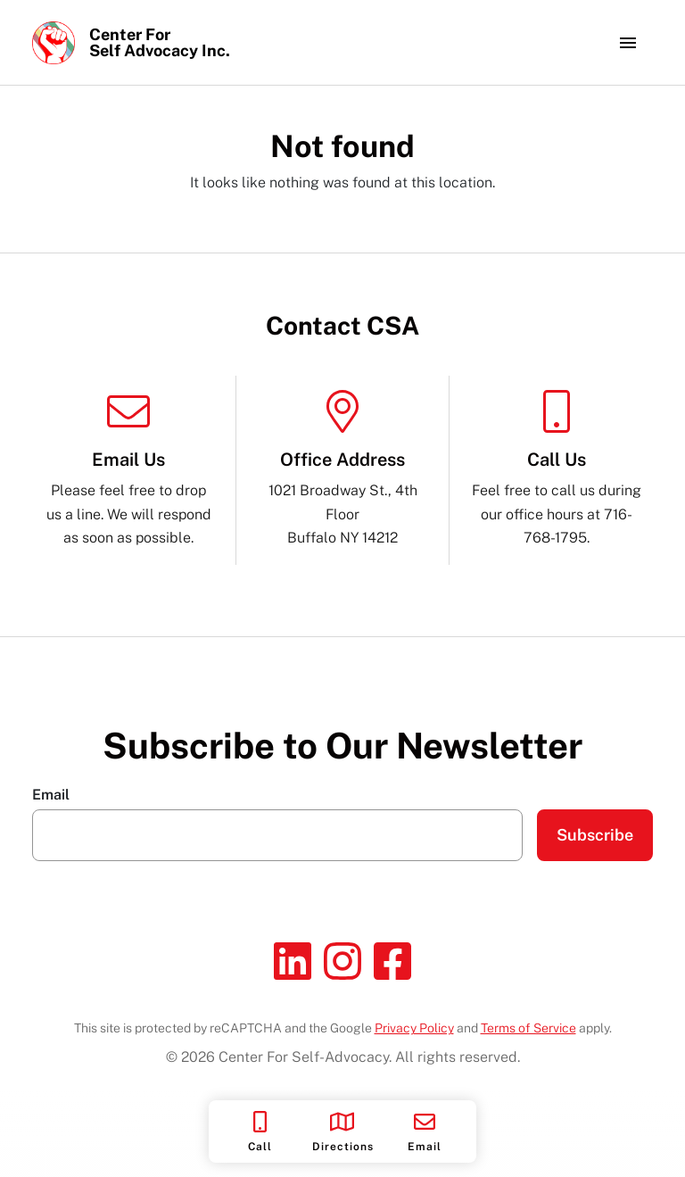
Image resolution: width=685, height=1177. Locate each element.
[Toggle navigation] (628, 42)
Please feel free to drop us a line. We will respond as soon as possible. (128, 468)
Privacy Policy (414, 1028)
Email (51, 795)
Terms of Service (528, 1028)
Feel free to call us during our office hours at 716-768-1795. (556, 468)
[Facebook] (392, 961)
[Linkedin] (293, 961)
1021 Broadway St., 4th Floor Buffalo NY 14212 (342, 468)
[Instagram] (342, 961)
